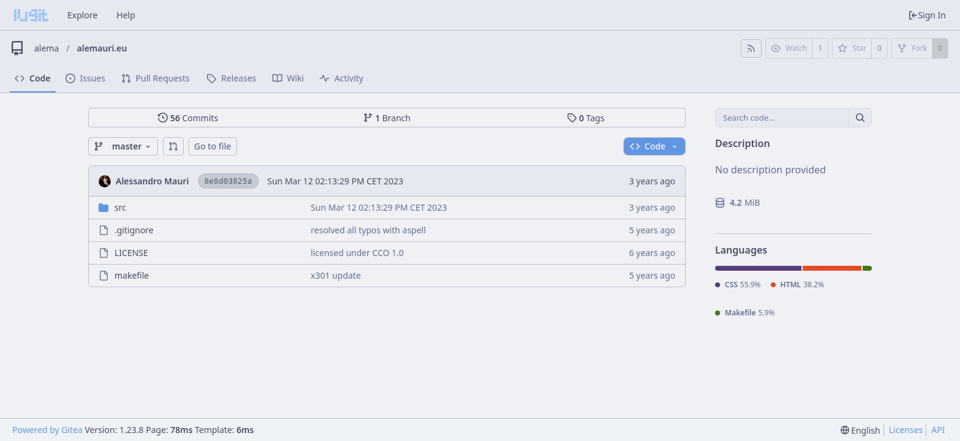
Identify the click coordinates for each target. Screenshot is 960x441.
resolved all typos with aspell (368, 230)
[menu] (860, 430)
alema (46, 48)
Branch (387, 118)
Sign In (927, 15)
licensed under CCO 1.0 (357, 252)
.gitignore (134, 230)
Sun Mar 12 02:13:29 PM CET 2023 (335, 181)
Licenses (906, 429)
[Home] (31, 15)
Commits (188, 118)
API (938, 429)
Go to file (212, 146)
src (120, 207)
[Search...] (860, 117)
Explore (82, 15)
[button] (173, 146)
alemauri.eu (102, 48)
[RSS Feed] (751, 48)
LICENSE (131, 252)
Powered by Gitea (47, 429)
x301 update (336, 275)
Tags (585, 118)
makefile (131, 275)
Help (125, 15)
